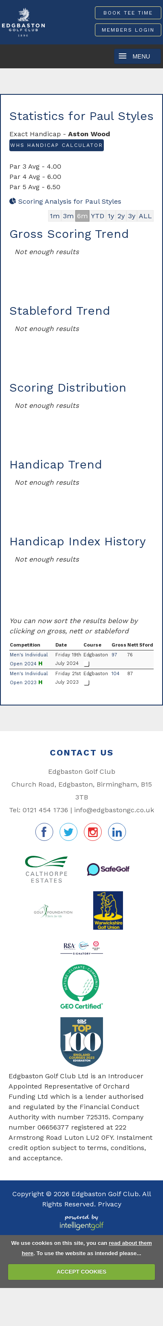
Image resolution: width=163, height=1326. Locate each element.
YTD (97, 216)
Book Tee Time (128, 13)
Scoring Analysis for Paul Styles (65, 201)
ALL (145, 216)
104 (116, 673)
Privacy (109, 1204)
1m (55, 216)
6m (82, 216)
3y (131, 216)
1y (111, 216)
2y (121, 216)
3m (68, 216)
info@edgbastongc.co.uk (114, 810)
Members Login (128, 30)
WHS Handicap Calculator (56, 145)
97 (114, 655)
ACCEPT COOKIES (81, 1271)
